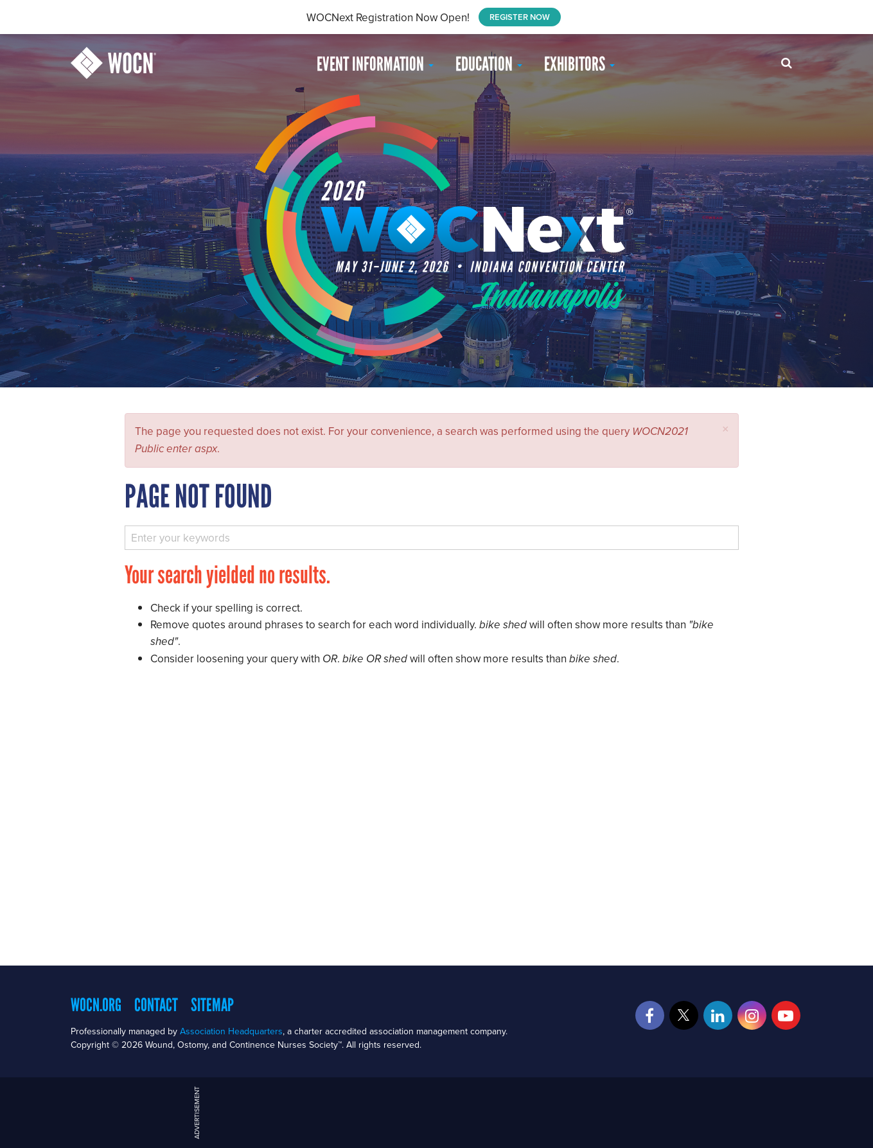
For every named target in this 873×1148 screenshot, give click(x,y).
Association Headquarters (231, 1031)
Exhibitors (579, 64)
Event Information (375, 64)
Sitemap (212, 1005)
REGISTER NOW (519, 17)
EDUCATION (488, 64)
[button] (725, 429)
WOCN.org (96, 1005)
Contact (156, 1005)
